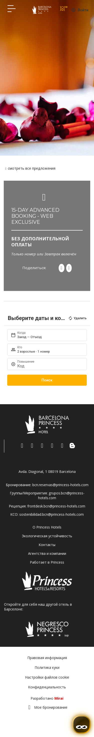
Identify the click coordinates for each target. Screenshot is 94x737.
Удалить (77, 318)
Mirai (58, 698)
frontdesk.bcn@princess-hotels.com (56, 506)
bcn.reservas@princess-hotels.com (60, 484)
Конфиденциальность (47, 687)
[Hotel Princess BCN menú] (12, 9)
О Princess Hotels (47, 527)
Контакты (47, 544)
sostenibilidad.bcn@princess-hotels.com (51, 514)
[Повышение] (49, 366)
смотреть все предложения (31, 168)
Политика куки (47, 667)
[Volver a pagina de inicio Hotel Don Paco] (42, 9)
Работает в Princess (47, 562)
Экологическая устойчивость (47, 536)
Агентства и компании (47, 553)
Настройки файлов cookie (47, 677)
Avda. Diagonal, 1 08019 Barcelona (47, 471)
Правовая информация (47, 657)
